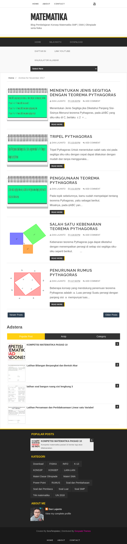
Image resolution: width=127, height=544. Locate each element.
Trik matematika (41, 495)
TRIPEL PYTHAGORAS (71, 136)
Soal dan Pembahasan (77, 482)
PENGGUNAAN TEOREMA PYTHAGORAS (74, 180)
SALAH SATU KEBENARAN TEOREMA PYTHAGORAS (75, 226)
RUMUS (56, 482)
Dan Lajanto (55, 509)
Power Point (39, 482)
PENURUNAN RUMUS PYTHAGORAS (71, 272)
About (46, 4)
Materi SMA (70, 476)
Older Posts (111, 314)
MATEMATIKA (48, 17)
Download (38, 464)
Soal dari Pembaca (43, 489)
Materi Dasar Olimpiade (45, 476)
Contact (59, 4)
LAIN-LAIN (69, 470)
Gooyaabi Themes (83, 531)
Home (35, 4)
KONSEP (53, 470)
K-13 (76, 464)
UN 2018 (60, 495)
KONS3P (38, 470)
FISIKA (53, 464)
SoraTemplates (53, 531)
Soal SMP (80, 489)
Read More (57, 124)
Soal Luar (64, 489)
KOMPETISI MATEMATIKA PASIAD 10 (61, 441)
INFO (65, 464)
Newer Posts (16, 314)
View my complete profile (58, 513)
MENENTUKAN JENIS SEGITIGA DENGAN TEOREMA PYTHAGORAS (83, 92)
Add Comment (92, 101)
